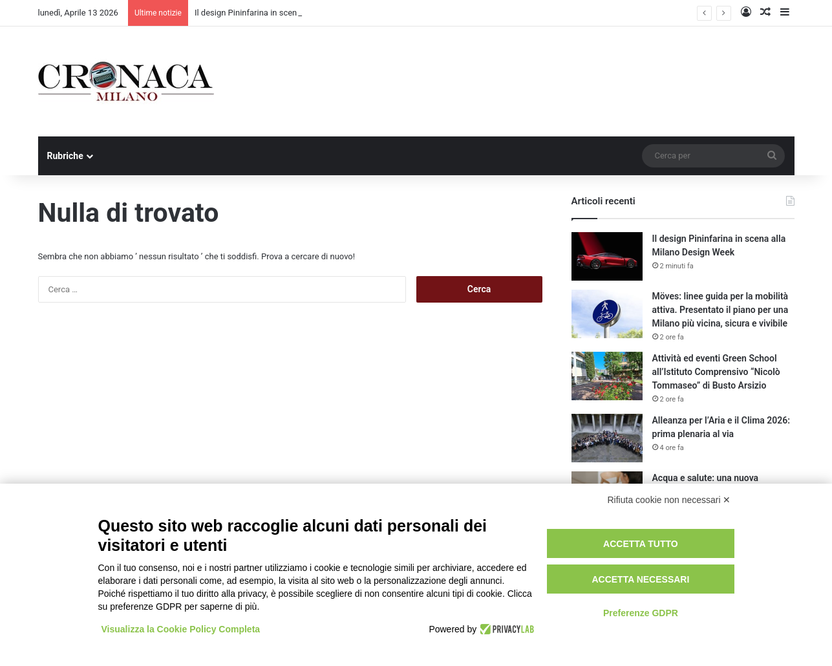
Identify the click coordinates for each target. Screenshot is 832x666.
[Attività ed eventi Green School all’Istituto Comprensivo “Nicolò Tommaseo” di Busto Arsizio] (607, 376)
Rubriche (65, 156)
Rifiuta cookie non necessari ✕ (669, 500)
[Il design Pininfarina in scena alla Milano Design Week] (607, 256)
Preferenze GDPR (640, 613)
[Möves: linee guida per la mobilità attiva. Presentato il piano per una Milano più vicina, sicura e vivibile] (607, 314)
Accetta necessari (640, 579)
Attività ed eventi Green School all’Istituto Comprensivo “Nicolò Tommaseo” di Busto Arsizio (716, 372)
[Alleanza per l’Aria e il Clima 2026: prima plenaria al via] (607, 438)
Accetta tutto (640, 544)
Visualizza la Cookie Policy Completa (181, 629)
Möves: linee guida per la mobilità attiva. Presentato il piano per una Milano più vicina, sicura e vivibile (720, 309)
